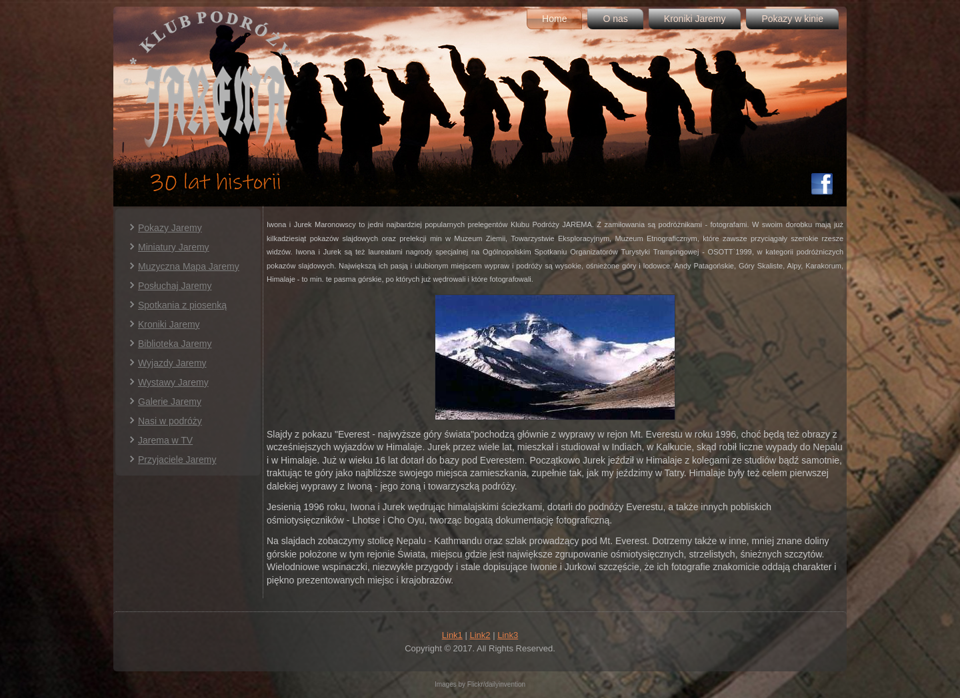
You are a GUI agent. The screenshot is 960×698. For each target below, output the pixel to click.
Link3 (507, 635)
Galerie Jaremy (169, 401)
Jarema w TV (165, 440)
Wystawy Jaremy (173, 382)
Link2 (479, 635)
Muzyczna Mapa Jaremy (188, 266)
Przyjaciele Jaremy (177, 459)
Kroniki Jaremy (695, 18)
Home (554, 18)
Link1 (452, 635)
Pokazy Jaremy (170, 227)
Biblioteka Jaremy (175, 343)
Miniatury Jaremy (173, 247)
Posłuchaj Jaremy (175, 285)
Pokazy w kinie (792, 18)
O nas (615, 18)
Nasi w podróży (170, 421)
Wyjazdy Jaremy (172, 363)
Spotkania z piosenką (182, 305)
